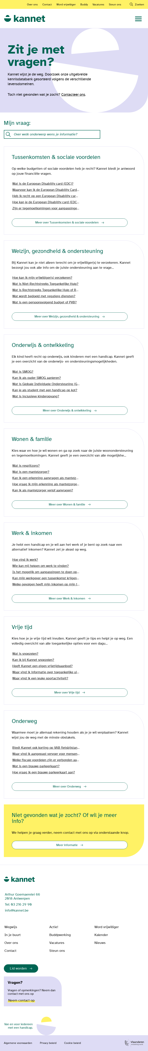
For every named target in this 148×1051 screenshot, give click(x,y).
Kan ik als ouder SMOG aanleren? (36, 378)
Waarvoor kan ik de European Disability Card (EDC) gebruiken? (46, 190)
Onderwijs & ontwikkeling (43, 345)
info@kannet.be (17, 910)
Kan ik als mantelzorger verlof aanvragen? (42, 490)
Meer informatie (67, 845)
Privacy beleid (48, 1043)
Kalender (101, 935)
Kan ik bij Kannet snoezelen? (33, 660)
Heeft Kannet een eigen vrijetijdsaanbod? (42, 666)
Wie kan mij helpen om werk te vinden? (40, 566)
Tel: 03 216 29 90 (18, 904)
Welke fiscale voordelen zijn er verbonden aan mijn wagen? (46, 760)
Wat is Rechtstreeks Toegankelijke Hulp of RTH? (46, 290)
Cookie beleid (72, 1043)
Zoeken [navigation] (139, 4)
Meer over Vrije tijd (67, 692)
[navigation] (138, 18)
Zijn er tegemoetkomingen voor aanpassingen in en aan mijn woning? (46, 208)
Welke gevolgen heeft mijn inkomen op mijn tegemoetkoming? (46, 584)
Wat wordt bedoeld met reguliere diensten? (43, 296)
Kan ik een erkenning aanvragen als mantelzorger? (46, 478)
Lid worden (18, 968)
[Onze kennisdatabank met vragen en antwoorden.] (52, 134)
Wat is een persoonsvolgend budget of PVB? (44, 302)
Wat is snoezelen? (25, 654)
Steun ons (115, 4)
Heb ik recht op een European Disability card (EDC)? (46, 196)
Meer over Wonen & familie (67, 504)
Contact (47, 4)
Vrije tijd (22, 627)
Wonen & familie (32, 439)
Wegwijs (10, 927)
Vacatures (98, 4)
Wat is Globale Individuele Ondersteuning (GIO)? (46, 384)
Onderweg (24, 721)
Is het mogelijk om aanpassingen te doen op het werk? (46, 572)
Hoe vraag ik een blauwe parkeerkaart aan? (43, 772)
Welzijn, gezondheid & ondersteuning (57, 251)
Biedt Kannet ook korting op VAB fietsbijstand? (46, 748)
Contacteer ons (73, 94)
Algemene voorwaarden (18, 1043)
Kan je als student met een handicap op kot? (44, 390)
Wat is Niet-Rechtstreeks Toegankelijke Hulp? (45, 284)
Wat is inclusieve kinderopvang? (35, 396)
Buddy (84, 4)
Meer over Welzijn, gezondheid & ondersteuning (66, 316)
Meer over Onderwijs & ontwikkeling (67, 410)
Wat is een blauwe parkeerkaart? (36, 766)
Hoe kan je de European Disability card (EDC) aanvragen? (46, 202)
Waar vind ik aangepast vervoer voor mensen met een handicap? (46, 754)
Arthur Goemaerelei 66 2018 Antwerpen (22, 896)
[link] (24, 18)
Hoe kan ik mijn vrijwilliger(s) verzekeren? (42, 278)
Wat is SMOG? (22, 372)
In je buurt (12, 935)
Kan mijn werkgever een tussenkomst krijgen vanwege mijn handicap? (46, 578)
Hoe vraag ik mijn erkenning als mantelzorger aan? (46, 484)
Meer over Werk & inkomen (67, 598)
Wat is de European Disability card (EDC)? (42, 184)
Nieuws (99, 943)
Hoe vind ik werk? (25, 560)
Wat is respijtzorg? (26, 466)
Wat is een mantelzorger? (30, 472)
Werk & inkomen (32, 533)
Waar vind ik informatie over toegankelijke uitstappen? (46, 672)
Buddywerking (60, 935)
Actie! (53, 927)
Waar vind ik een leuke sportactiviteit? (40, 678)
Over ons (32, 4)
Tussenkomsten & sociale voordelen (56, 157)
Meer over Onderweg (67, 786)
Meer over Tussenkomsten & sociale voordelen (67, 222)
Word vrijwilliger (66, 4)
